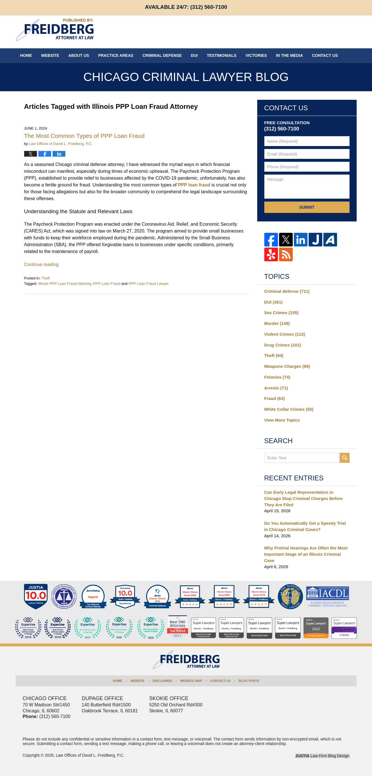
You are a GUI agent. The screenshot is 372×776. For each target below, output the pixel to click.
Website (50, 55)
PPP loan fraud (194, 184)
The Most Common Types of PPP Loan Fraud (84, 135)
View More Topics (282, 420)
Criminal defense (287, 291)
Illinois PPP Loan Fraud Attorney (64, 283)
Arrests (276, 387)
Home (26, 55)
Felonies (277, 377)
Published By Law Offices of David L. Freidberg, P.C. (320, 31)
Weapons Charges (287, 366)
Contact (325, 55)
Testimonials (221, 55)
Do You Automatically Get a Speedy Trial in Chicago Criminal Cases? (305, 526)
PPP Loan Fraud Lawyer (148, 283)
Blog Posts (249, 680)
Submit (307, 207)
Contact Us (220, 680)
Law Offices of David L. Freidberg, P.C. (90, 755)
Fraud (274, 398)
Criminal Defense (162, 55)
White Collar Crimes (288, 409)
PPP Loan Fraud (106, 283)
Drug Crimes (282, 345)
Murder (277, 323)
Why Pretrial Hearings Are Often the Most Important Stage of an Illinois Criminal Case (306, 554)
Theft (45, 278)
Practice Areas (115, 55)
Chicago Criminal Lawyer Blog (54, 30)
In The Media (289, 55)
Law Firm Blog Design (322, 756)
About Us (78, 55)
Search (345, 458)
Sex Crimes (281, 312)
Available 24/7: (186, 7)
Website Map (191, 680)
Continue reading (41, 264)
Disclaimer (162, 680)
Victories (256, 55)
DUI (194, 55)
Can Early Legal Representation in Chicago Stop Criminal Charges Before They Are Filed (303, 498)
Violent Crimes (284, 334)
